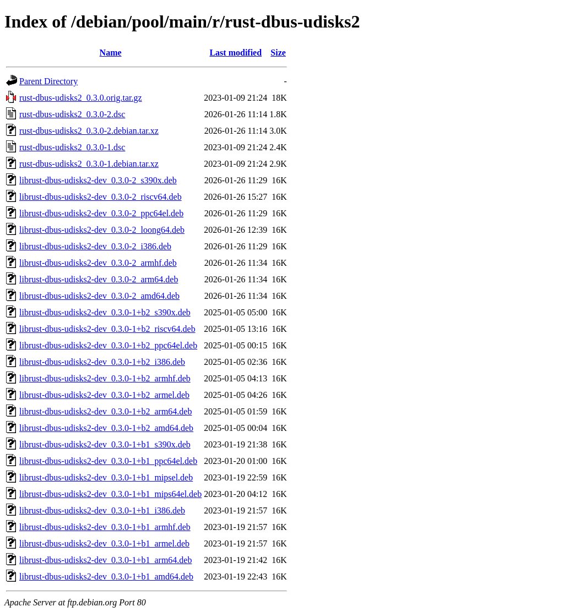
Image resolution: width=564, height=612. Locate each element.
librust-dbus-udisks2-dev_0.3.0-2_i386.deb (95, 246)
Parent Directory (48, 81)
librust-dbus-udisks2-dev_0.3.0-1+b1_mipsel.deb (106, 477)
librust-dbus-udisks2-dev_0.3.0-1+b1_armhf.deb (105, 527)
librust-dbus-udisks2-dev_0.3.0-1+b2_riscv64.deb (107, 329)
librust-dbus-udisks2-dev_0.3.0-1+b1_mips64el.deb (110, 494)
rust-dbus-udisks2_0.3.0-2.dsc (72, 114)
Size (278, 52)
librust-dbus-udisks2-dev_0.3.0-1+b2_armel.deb (104, 395)
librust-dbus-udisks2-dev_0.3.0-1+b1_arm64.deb (105, 560)
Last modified (235, 52)
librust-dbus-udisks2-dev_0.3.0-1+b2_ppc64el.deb (108, 345)
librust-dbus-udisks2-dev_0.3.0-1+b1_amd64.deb (106, 576)
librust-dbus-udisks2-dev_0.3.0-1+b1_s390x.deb (105, 444)
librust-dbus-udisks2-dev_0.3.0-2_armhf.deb (98, 262)
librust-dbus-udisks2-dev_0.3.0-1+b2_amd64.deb (106, 428)
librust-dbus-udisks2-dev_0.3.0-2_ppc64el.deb (101, 213)
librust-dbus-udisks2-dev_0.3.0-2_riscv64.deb (100, 196)
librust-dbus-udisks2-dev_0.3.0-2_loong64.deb (102, 229)
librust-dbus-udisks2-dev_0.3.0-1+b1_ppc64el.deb (108, 461)
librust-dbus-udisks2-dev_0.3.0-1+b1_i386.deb (102, 510)
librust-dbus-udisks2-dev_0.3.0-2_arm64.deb (98, 279)
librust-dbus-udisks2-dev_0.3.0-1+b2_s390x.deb (105, 312)
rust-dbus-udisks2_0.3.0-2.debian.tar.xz (89, 130)
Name (111, 52)
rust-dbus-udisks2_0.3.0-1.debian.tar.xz (89, 163)
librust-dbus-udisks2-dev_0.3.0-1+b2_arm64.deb (105, 411)
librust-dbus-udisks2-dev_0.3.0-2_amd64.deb (99, 295)
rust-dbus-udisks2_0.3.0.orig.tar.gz (80, 97)
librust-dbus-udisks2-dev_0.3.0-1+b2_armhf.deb (105, 378)
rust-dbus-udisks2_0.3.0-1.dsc (72, 147)
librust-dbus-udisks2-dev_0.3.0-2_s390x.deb (98, 180)
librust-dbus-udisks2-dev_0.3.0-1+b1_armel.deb (104, 543)
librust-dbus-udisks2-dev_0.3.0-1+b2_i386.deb (102, 362)
